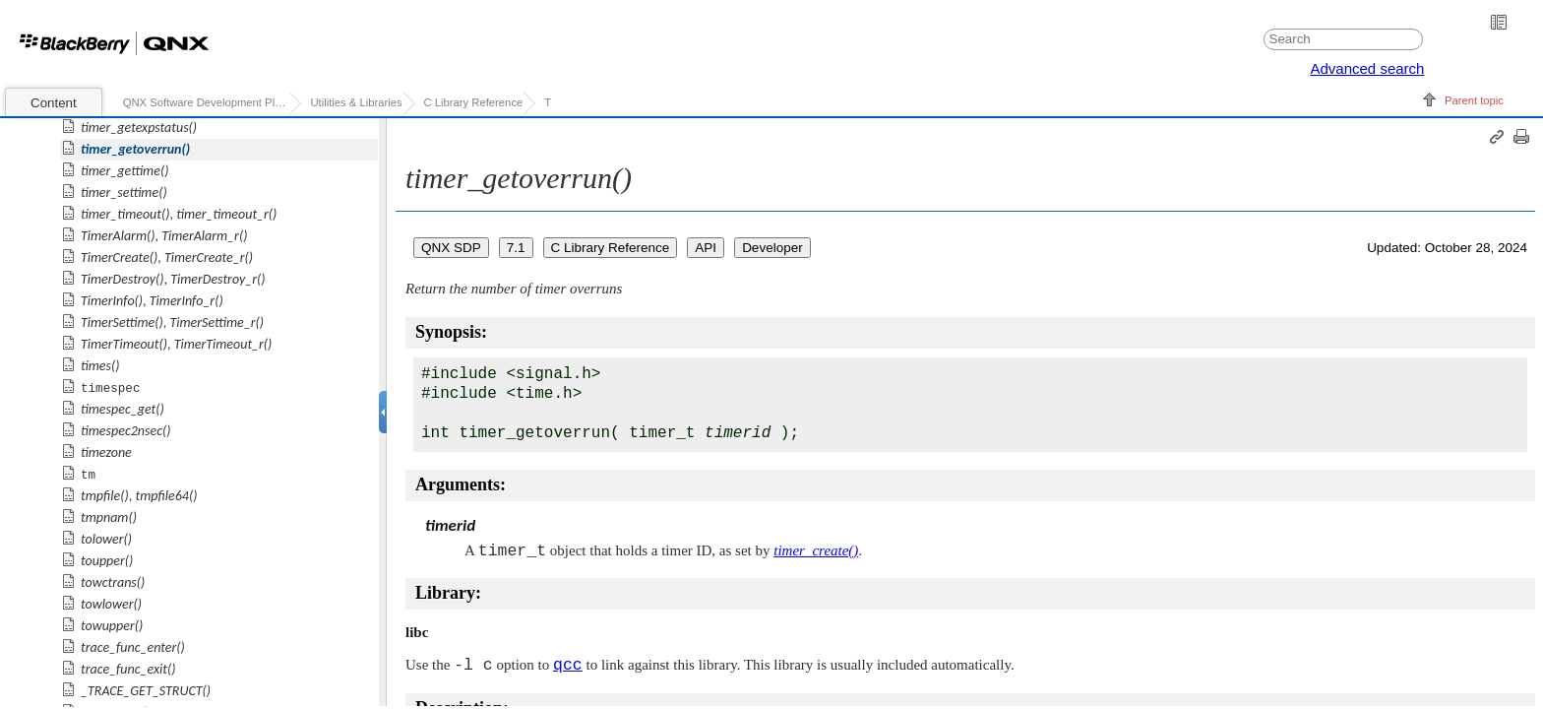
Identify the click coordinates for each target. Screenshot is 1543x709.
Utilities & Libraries (355, 102)
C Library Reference (474, 102)
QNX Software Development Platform (206, 102)
